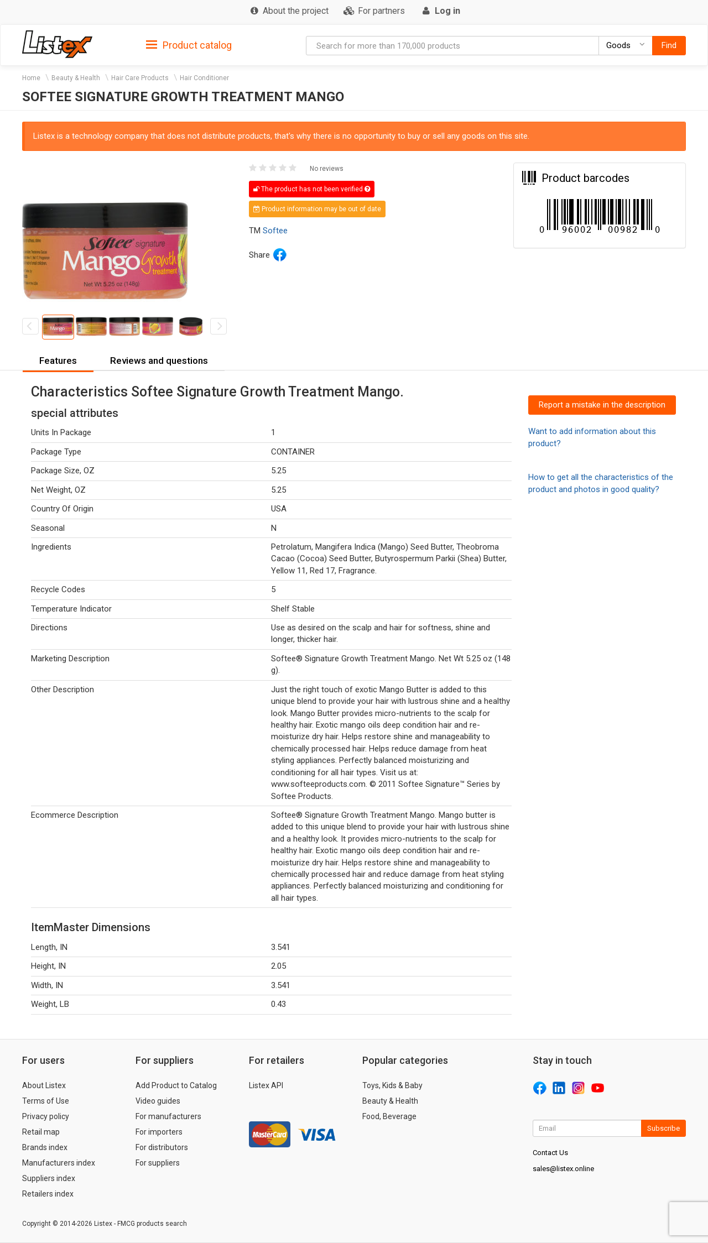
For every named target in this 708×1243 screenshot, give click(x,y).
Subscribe (663, 1128)
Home (31, 78)
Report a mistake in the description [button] (602, 405)
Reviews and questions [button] (159, 360)
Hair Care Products (140, 78)
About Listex (44, 1085)
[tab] (189, 44)
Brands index (44, 1147)
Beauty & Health (75, 78)
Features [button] (58, 360)
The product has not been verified (311, 189)
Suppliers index (48, 1178)
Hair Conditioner (204, 78)
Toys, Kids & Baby (392, 1085)
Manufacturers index (58, 1162)
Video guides (158, 1100)
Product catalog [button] (189, 45)
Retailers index (48, 1193)
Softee (275, 231)
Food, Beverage (389, 1116)
